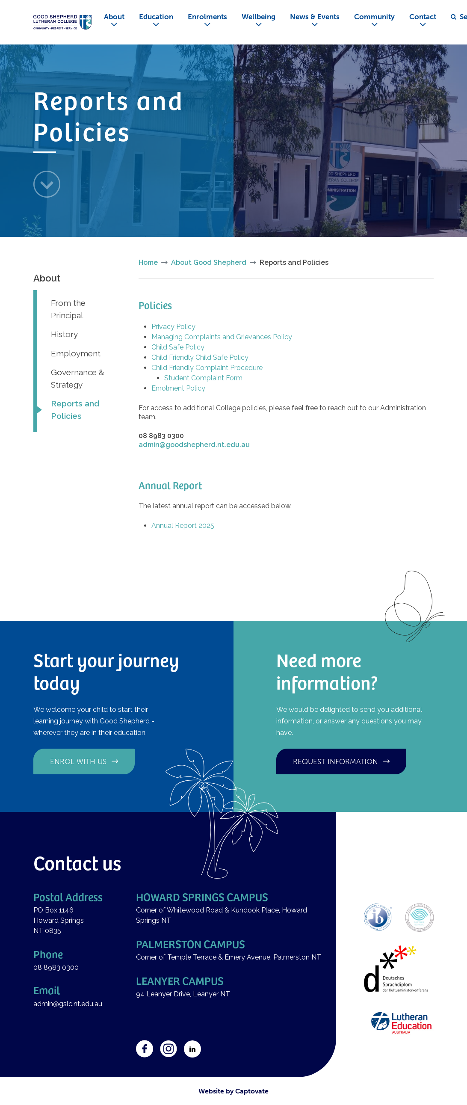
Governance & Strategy (77, 378)
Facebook (144, 1049)
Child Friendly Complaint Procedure (207, 368)
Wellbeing (258, 16)
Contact (422, 16)
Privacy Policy (173, 327)
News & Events (315, 16)
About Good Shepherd (208, 262)
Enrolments (207, 16)
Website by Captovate (233, 1091)
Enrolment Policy (178, 388)
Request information (335, 761)
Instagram (168, 1049)
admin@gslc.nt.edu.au (68, 1004)
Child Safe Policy (177, 347)
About (114, 16)
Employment (75, 353)
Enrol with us (78, 761)
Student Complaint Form (203, 378)
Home (148, 262)
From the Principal (68, 309)
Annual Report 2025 (182, 525)
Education (156, 16)
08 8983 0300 (56, 967)
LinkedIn (192, 1049)
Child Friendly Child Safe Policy (199, 357)
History (64, 334)
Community (374, 16)
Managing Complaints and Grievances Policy (221, 337)
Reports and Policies (75, 410)
